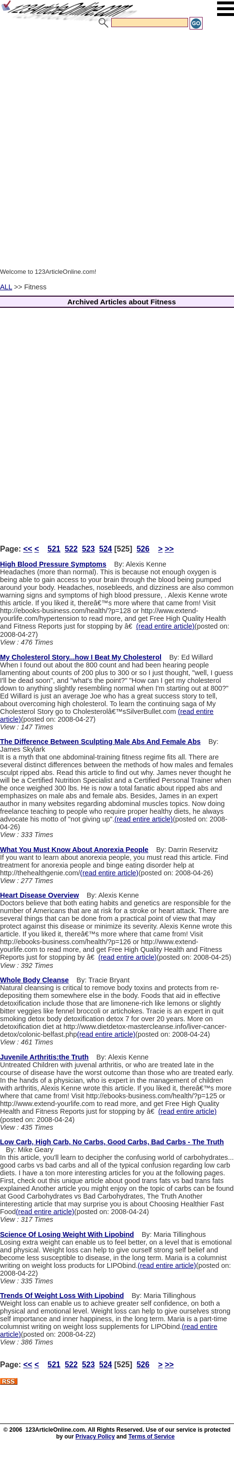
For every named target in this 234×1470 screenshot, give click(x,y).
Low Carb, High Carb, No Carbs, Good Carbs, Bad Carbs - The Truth (112, 1142)
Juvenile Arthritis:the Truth (44, 1057)
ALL (6, 287)
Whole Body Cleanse (34, 980)
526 (142, 549)
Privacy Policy (95, 1436)
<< (27, 549)
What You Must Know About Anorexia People (74, 850)
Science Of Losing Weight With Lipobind (67, 1234)
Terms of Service (151, 1436)
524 (105, 549)
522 (71, 549)
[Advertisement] (114, 150)
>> (169, 549)
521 (53, 549)
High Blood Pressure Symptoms (53, 564)
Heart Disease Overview (39, 895)
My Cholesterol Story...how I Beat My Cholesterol (80, 657)
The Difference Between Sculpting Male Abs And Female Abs (100, 741)
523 (88, 549)
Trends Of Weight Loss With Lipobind (62, 1295)
